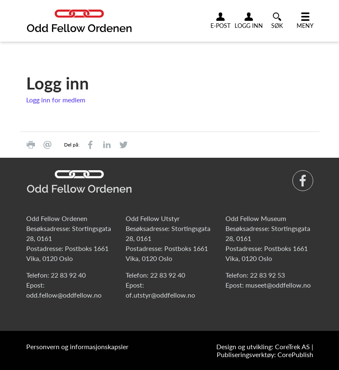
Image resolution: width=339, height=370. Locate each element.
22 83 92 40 (68, 275)
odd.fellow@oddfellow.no (63, 295)
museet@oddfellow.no (278, 285)
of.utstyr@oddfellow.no (160, 295)
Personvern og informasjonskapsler (77, 346)
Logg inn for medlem (55, 100)
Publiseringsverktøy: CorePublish (265, 354)
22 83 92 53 (267, 275)
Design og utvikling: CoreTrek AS (263, 346)
